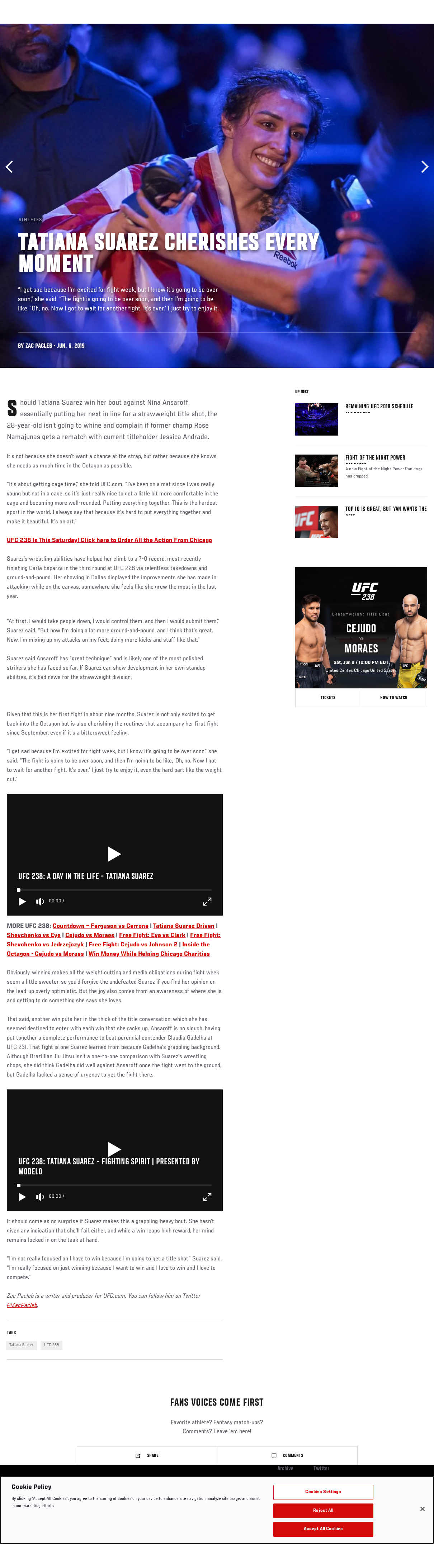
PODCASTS (363, 27)
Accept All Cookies (323, 1529)
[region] (217, 1510)
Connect (303, 27)
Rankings (50, 27)
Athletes (82, 27)
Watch (332, 27)
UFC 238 (51, 1345)
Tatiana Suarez (21, 1345)
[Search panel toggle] (410, 27)
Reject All (323, 1511)
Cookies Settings (323, 1492)
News (110, 27)
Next (422, 167)
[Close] (422, 1509)
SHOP (391, 27)
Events (19, 27)
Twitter (321, 1468)
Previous (11, 167)
